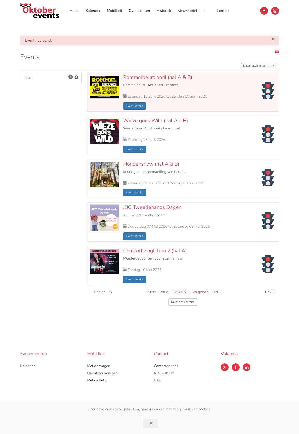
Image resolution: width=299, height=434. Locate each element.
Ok (150, 423)
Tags (51, 78)
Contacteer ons (166, 365)
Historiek (164, 10)
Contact (223, 10)
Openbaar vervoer (102, 373)
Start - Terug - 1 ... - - (183, 291)
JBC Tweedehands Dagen (152, 207)
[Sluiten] (273, 39)
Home (74, 10)
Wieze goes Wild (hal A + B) (155, 120)
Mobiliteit (114, 10)
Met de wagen (98, 365)
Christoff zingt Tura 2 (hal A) (155, 250)
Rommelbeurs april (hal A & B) (157, 77)
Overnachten (139, 10)
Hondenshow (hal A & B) (151, 163)
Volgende (200, 291)
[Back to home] (40, 11)
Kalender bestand (183, 302)
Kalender (93, 10)
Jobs (207, 10)
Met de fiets (96, 380)
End (214, 291)
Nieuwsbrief (187, 10)
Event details (134, 106)
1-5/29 (270, 291)
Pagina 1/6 (103, 291)
